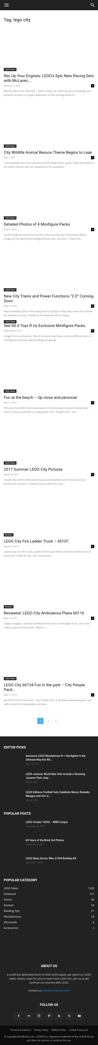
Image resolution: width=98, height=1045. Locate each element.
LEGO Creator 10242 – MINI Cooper (47, 822)
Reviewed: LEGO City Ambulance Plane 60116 (44, 613)
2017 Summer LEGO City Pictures (33, 469)
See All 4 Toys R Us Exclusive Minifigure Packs (44, 325)
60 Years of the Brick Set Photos (45, 840)
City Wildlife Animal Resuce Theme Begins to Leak (48, 152)
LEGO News (10, 69)
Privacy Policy (41, 1030)
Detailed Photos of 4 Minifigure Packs (37, 224)
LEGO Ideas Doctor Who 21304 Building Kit (51, 858)
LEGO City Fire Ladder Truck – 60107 (36, 541)
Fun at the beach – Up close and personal (40, 397)
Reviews (8, 534)
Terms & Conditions (20, 1030)
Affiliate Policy (58, 1030)
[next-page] (56, 721)
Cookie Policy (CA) (78, 1030)
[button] (6, 5)
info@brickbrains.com (56, 990)
